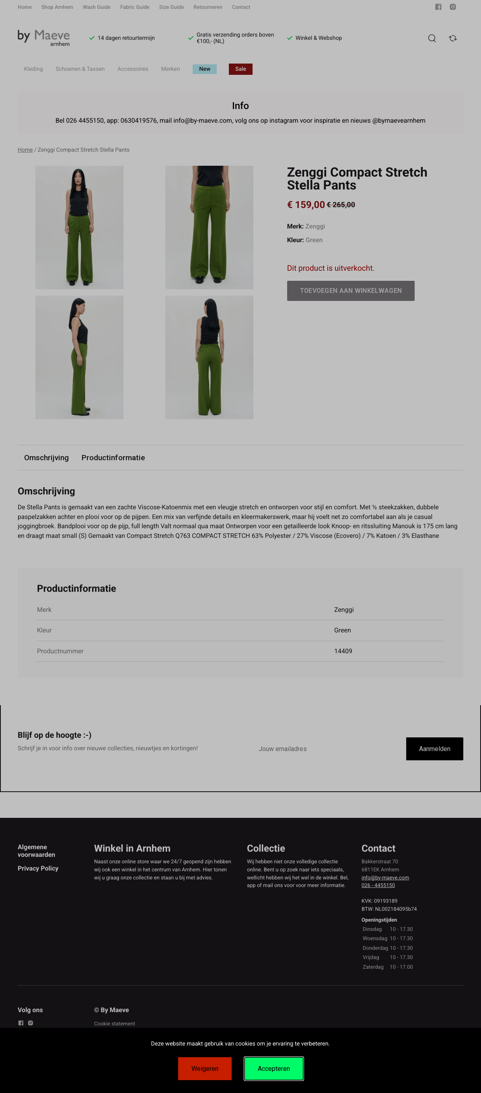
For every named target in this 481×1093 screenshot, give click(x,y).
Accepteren (274, 1068)
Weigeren (204, 1068)
